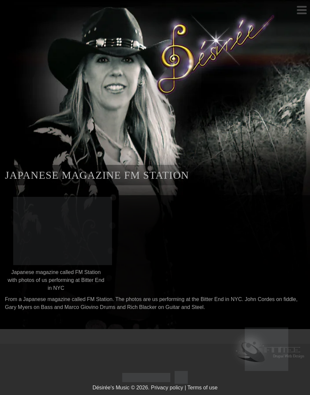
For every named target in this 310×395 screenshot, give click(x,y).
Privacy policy (167, 387)
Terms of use (202, 387)
